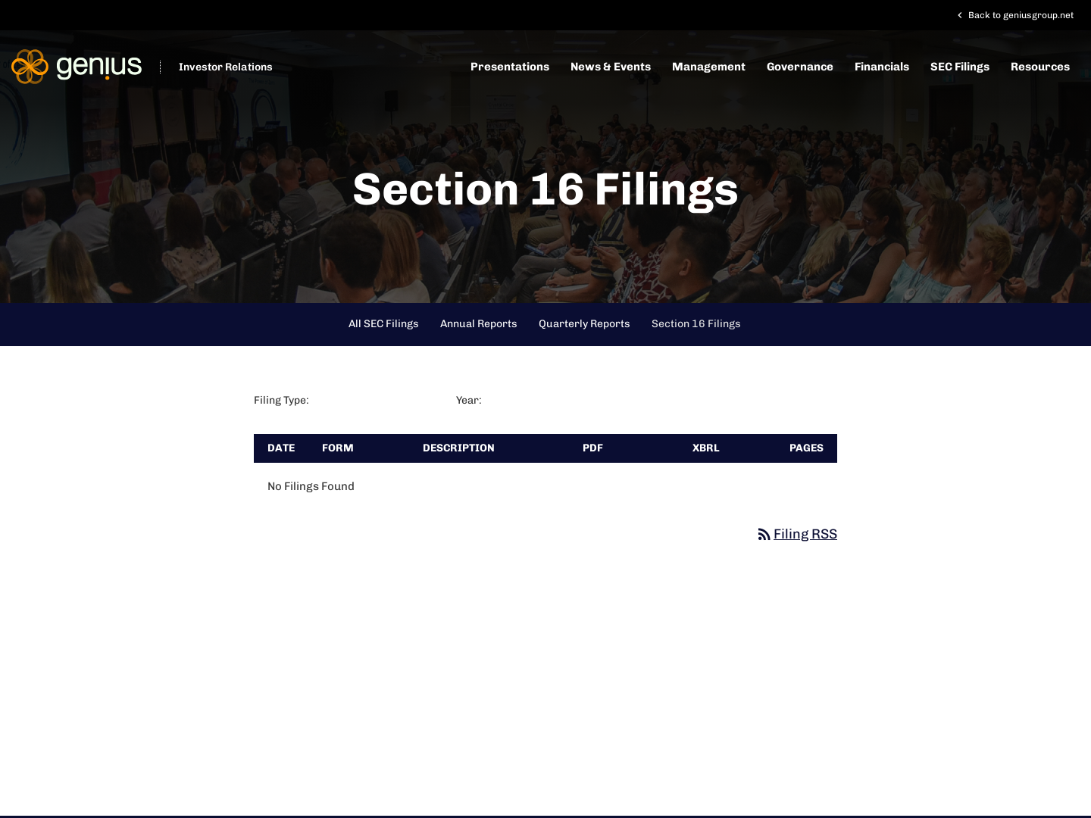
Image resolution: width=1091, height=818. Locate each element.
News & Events (611, 66)
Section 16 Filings (696, 323)
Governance (800, 66)
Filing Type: (281, 400)
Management (709, 66)
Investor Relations (226, 67)
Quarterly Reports (584, 323)
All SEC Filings (384, 323)
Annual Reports (478, 323)
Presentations (509, 66)
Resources (1040, 66)
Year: (469, 400)
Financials (882, 66)
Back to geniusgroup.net (1014, 15)
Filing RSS (796, 534)
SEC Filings (959, 66)
